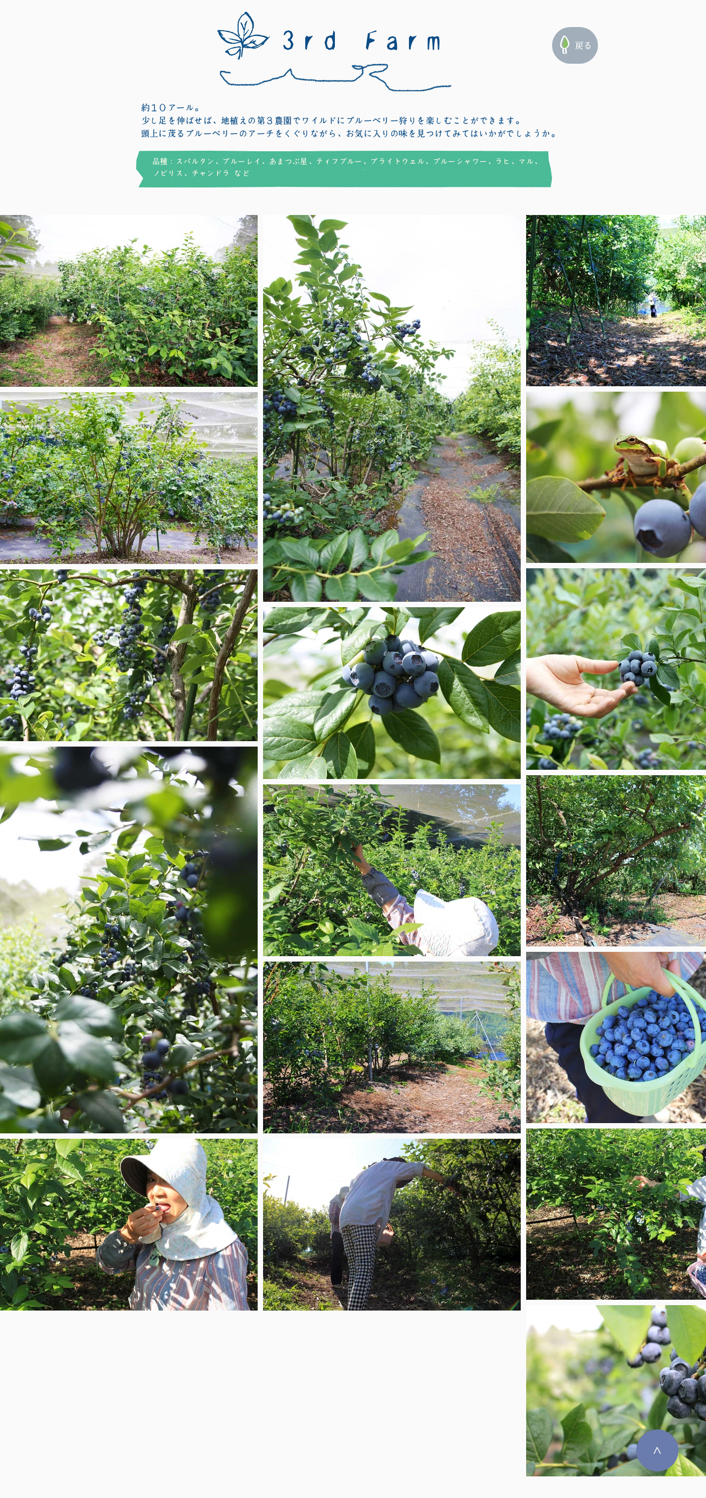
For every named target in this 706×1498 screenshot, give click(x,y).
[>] (657, 1450)
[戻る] (575, 45)
